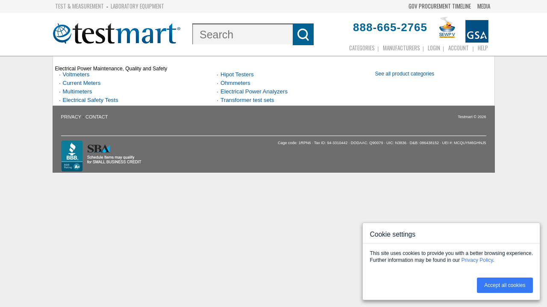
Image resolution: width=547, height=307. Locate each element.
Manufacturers (401, 47)
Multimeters (77, 91)
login (434, 47)
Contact (96, 116)
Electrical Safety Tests (90, 100)
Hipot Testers (237, 74)
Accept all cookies (504, 285)
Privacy (71, 116)
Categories (362, 47)
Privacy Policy (477, 260)
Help (483, 47)
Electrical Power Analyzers (254, 91)
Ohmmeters (235, 83)
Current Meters (82, 83)
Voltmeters (76, 74)
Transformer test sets (247, 100)
